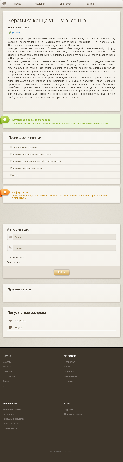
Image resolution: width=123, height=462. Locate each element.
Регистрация (13, 262)
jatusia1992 (18, 32)
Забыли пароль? (15, 257)
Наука (12, 27)
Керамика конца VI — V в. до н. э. (47, 20)
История (23, 27)
